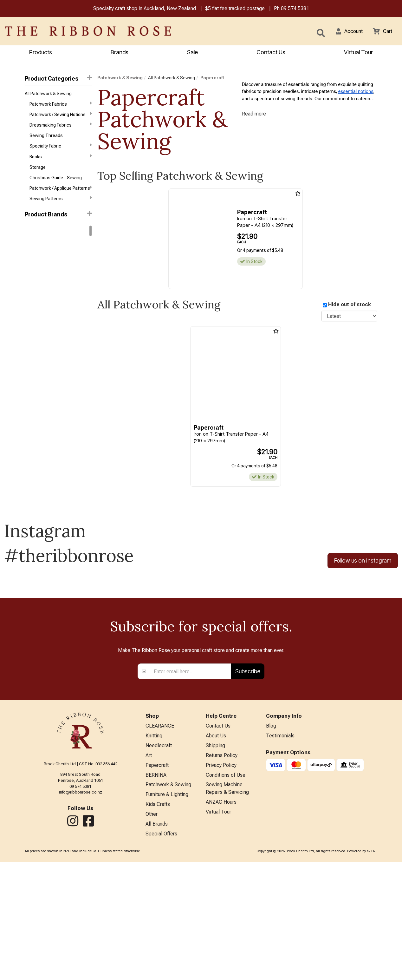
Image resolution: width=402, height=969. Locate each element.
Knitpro (32, 263)
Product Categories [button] (58, 79)
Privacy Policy (221, 868)
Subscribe (247, 771)
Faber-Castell (38, 354)
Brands (119, 52)
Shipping (215, 847)
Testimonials (280, 837)
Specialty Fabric (60, 151)
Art (149, 857)
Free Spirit (35, 286)
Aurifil (30, 309)
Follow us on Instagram (362, 561)
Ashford (33, 297)
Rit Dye (31, 252)
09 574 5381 (295, 9)
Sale (192, 52)
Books (60, 162)
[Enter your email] (190, 771)
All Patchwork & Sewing (48, 94)
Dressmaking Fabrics (60, 128)
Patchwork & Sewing (120, 78)
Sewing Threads (46, 140)
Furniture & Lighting (167, 899)
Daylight (33, 343)
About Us (216, 837)
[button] (345, 32)
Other (152, 920)
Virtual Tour (358, 52)
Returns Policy (221, 857)
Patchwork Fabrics (60, 106)
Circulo (32, 275)
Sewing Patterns (60, 208)
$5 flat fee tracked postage (235, 9)
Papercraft (212, 78)
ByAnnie (33, 320)
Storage (37, 174)
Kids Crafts (158, 909)
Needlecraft (159, 847)
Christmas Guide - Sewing (55, 185)
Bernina (32, 241)
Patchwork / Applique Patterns (60, 197)
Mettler (32, 388)
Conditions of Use (225, 878)
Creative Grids (39, 331)
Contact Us (270, 52)
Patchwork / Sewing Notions (60, 117)
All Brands (157, 930)
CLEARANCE (160, 826)
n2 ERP (372, 958)
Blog (271, 826)
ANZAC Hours (221, 907)
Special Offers (161, 941)
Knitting (154, 837)
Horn (29, 365)
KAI (28, 376)
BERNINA (156, 878)
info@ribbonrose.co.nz (80, 891)
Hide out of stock (349, 305)
